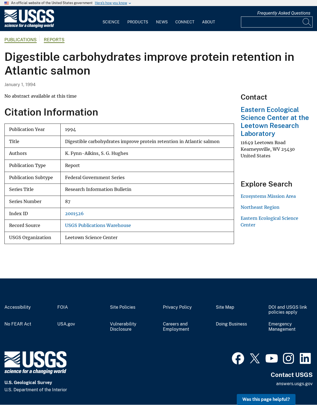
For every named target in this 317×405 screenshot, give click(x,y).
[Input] (277, 22)
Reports (54, 39)
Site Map (225, 307)
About (208, 22)
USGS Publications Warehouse (98, 225)
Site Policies (122, 307)
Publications (20, 39)
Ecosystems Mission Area (268, 196)
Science (111, 22)
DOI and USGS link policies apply (287, 310)
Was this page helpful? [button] (266, 399)
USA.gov (66, 324)
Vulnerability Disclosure (123, 327)
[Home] (29, 26)
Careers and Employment (176, 327)
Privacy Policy (177, 307)
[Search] (307, 22)
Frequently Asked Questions (283, 13)
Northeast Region (260, 207)
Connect (184, 22)
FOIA (62, 307)
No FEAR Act (17, 324)
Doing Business (231, 324)
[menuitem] (111, 18)
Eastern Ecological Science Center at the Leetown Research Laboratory (275, 121)
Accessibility (17, 307)
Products (137, 22)
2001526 (74, 213)
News (162, 22)
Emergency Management (281, 327)
